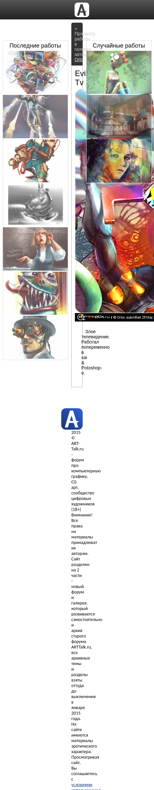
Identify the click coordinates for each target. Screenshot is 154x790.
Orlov (80, 59)
